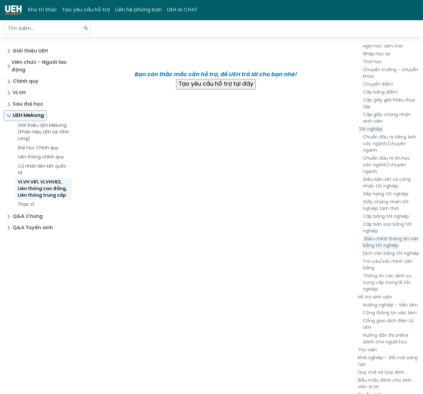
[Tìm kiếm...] (47, 29)
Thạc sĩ (26, 204)
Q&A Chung (28, 216)
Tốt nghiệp (371, 129)
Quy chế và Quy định (381, 372)
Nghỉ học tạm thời (383, 46)
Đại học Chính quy (38, 148)
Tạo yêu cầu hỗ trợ (86, 10)
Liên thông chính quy (41, 157)
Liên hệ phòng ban (138, 10)
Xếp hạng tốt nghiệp (385, 194)
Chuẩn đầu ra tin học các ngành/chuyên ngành (386, 165)
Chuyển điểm (378, 84)
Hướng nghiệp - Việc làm (390, 305)
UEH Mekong (28, 115)
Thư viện (367, 350)
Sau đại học (28, 104)
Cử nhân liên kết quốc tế (42, 169)
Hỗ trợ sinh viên (375, 297)
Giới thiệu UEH (30, 51)
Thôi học (372, 62)
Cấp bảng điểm (380, 92)
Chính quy (26, 81)
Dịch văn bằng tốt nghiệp (391, 253)
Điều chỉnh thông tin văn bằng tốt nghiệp (391, 242)
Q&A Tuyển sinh (33, 228)
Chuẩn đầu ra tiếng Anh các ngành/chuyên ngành (389, 144)
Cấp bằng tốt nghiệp (386, 216)
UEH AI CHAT (182, 10)
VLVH (19, 92)
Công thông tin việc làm (390, 313)
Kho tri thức (42, 10)
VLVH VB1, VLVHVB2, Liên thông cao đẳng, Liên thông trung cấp (42, 189)
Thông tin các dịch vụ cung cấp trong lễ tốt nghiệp (387, 283)
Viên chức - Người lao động (39, 66)
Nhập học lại (376, 54)
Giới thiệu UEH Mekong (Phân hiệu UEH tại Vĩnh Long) (43, 132)
